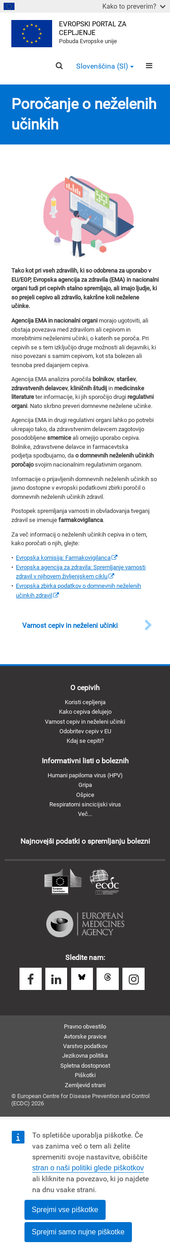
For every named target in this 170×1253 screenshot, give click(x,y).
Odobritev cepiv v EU (85, 731)
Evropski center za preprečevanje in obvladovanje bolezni (104, 882)
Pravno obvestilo (85, 1026)
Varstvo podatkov (85, 1046)
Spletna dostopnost (85, 1065)
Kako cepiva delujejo (85, 711)
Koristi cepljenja (85, 702)
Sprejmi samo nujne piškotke (78, 1232)
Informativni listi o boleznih (85, 760)
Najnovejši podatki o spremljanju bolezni (85, 841)
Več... (85, 813)
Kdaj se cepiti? (85, 740)
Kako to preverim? (133, 6)
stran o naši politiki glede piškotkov (88, 1168)
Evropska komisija (63, 882)
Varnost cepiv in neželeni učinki (85, 721)
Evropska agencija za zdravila (85, 924)
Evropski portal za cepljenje (92, 28)
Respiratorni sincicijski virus (85, 804)
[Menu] (149, 66)
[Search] (59, 65)
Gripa (85, 784)
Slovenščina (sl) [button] (105, 66)
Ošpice (85, 794)
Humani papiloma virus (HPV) (85, 775)
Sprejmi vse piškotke (65, 1209)
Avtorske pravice (85, 1036)
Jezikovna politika (85, 1055)
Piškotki (85, 1075)
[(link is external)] (66, 557)
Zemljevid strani (85, 1085)
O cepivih (85, 687)
